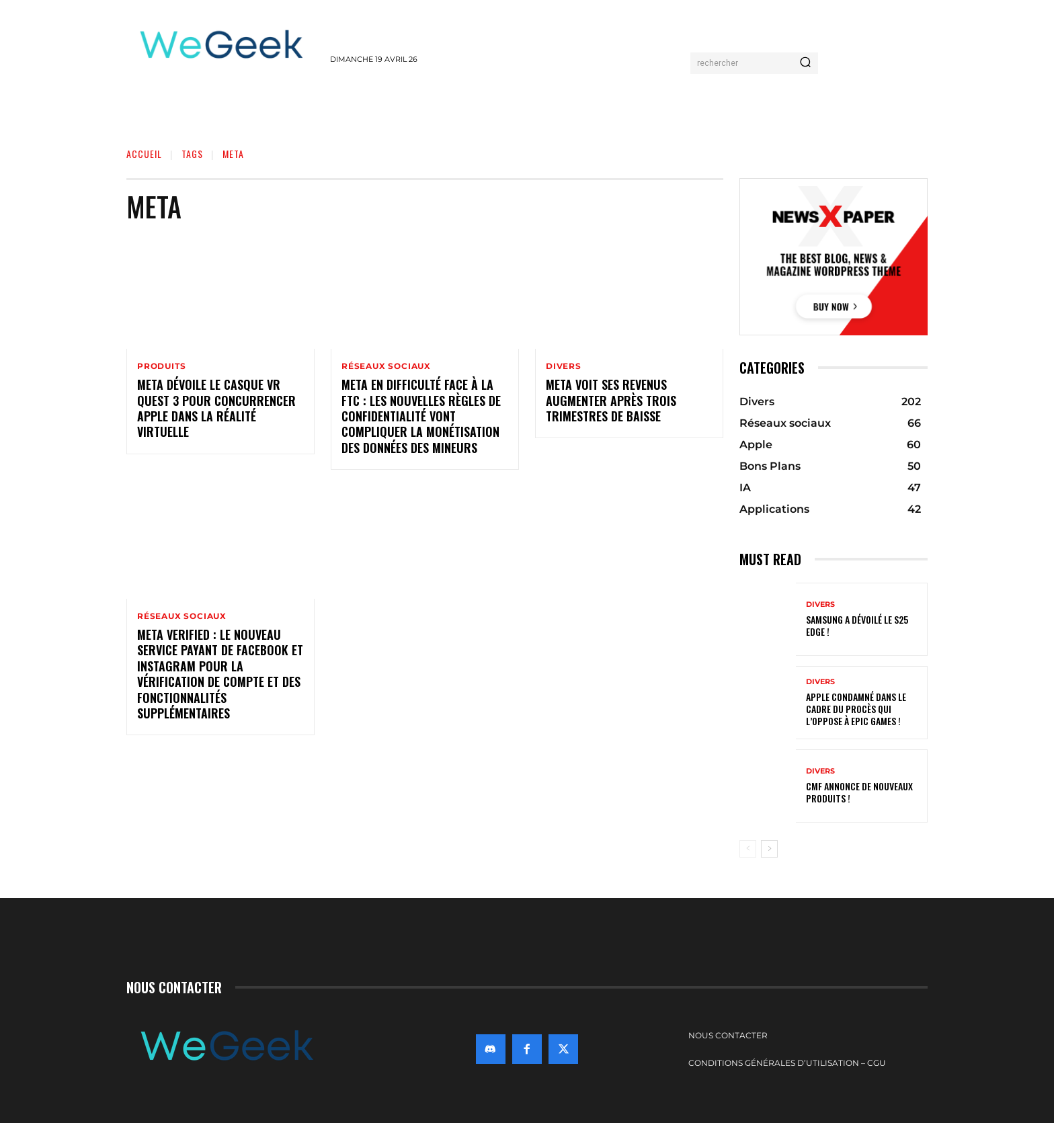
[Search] (805, 63)
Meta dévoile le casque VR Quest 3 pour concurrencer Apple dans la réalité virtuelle (216, 408)
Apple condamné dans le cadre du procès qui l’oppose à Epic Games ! (856, 709)
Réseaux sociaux (386, 366)
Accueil (144, 154)
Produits (161, 366)
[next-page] (769, 849)
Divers (563, 366)
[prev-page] (747, 849)
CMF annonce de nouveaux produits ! (859, 792)
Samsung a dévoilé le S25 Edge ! (857, 625)
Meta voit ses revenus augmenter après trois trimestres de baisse (611, 400)
